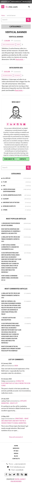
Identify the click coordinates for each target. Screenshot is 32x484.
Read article (19, 59)
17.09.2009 (7, 40)
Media (16, 453)
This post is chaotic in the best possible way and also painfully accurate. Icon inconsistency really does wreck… (16, 391)
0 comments (17, 40)
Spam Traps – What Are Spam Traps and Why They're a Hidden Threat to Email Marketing (14, 421)
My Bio (16, 451)
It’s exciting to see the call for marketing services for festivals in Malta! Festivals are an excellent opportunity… (15, 409)
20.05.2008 (7, 71)
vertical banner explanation (9, 44)
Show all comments (16, 437)
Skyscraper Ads (16, 68)
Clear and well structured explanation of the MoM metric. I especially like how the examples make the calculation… (15, 371)
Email (16, 467)
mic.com (12, 6)
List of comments (16, 360)
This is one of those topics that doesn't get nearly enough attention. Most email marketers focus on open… (14, 428)
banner (18, 44)
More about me (9, 159)
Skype (16, 470)
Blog (16, 456)
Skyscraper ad (17, 75)
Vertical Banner (16, 37)
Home (3, 15)
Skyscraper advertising (7, 75)
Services (16, 448)
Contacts (22, 159)
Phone (16, 464)
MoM (16, 366)
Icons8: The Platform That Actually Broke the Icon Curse (15, 383)
